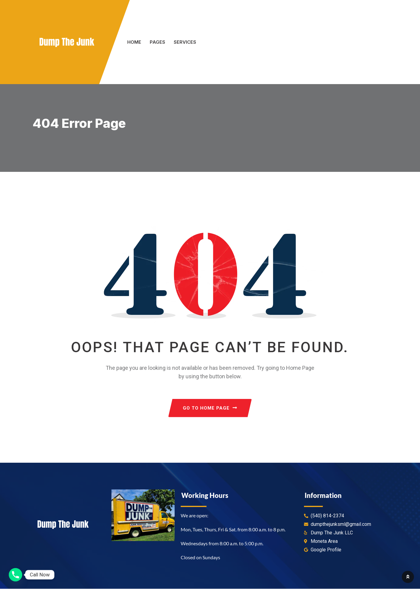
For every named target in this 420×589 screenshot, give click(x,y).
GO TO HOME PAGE (210, 408)
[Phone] (15, 574)
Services (185, 42)
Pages (157, 42)
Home (134, 42)
